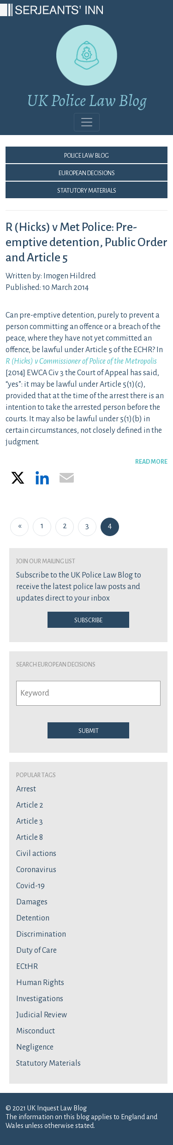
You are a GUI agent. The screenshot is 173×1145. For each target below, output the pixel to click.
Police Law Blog (86, 154)
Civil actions (36, 854)
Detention (32, 918)
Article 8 (29, 837)
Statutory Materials (86, 190)
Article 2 (29, 805)
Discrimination (41, 934)
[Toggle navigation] (87, 122)
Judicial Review (41, 1015)
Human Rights (40, 983)
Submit (88, 730)
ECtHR (27, 966)
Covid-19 (30, 886)
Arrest (26, 789)
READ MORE (151, 461)
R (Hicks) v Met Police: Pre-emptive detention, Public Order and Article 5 (86, 242)
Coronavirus (36, 870)
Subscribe (88, 619)
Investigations (39, 999)
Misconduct (35, 1031)
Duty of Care (36, 950)
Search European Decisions (55, 663)
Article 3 (29, 821)
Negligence (35, 1047)
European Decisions (87, 172)
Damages (32, 902)
